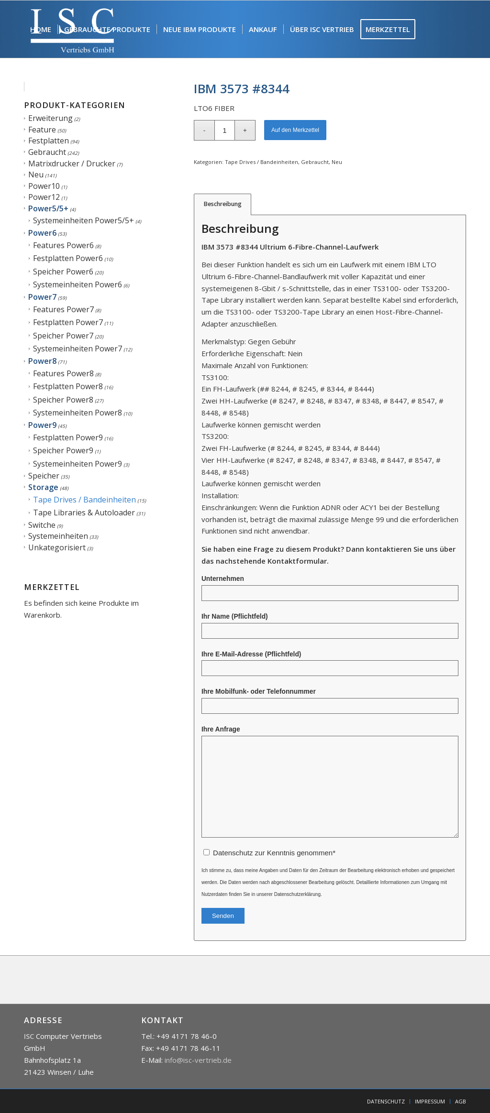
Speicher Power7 (63, 335)
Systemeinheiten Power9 (77, 463)
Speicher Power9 (63, 450)
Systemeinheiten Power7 (77, 348)
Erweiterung (50, 118)
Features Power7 (63, 309)
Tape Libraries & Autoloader (84, 512)
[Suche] (80, 86)
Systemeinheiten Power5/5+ (83, 220)
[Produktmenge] (224, 130)
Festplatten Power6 (68, 258)
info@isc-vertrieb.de (198, 1060)
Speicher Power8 (63, 399)
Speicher (43, 475)
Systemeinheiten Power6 (77, 284)
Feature (42, 129)
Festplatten (48, 140)
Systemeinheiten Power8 (77, 412)
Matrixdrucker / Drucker (71, 163)
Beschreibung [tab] (223, 204)
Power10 (44, 186)
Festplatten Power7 (68, 322)
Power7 (42, 297)
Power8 (42, 361)
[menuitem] (40, 29)
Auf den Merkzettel (295, 130)
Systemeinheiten (58, 536)
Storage (43, 487)
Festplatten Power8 (68, 386)
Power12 (44, 197)
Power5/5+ (48, 208)
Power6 (42, 233)
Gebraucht (47, 152)
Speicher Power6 (63, 271)
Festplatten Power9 (68, 437)
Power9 (42, 425)
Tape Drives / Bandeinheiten (84, 499)
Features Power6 (63, 245)
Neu (36, 174)
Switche (42, 525)
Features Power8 (63, 373)
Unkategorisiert (57, 547)
